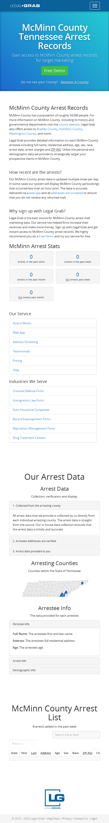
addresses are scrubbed (67, 193)
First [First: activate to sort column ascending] (24, 753)
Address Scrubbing (25, 342)
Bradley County (47, 129)
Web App (19, 332)
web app (35, 193)
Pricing (17, 361)
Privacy (66, 818)
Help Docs (53, 818)
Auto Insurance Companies (31, 410)
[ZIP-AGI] (87, 753)
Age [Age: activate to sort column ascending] (57, 753)
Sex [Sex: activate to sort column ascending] (66, 753)
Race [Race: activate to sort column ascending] (75, 753)
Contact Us (81, 818)
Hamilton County (70, 129)
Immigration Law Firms (28, 400)
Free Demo (54, 70)
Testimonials (21, 351)
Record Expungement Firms (31, 419)
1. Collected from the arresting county (37, 506)
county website (69, 124)
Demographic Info (24, 670)
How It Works (22, 323)
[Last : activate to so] (33, 753)
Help (16, 370)
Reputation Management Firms (34, 428)
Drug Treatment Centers (29, 438)
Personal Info (21, 624)
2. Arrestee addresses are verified (34, 541)
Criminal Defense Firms (28, 391)
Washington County (22, 133)
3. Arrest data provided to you (31, 551)
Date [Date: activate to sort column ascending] (14, 753)
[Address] (45, 753)
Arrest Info (19, 661)
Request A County (75, 82)
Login (93, 818)
